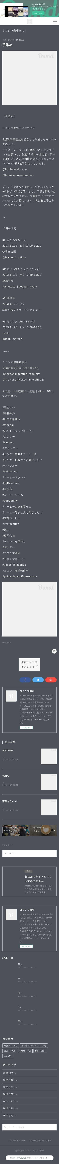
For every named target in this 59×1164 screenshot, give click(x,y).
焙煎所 (10, 1046)
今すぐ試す (38, 13)
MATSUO (7, 750)
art (7, 1057)
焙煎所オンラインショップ (29, 664)
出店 (5, 40)
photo (25, 1051)
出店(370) (6, 642)
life (40, 1051)
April (20, 1007)
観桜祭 (6, 776)
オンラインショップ (34, 1046)
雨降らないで (9, 802)
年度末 (21, 1022)
